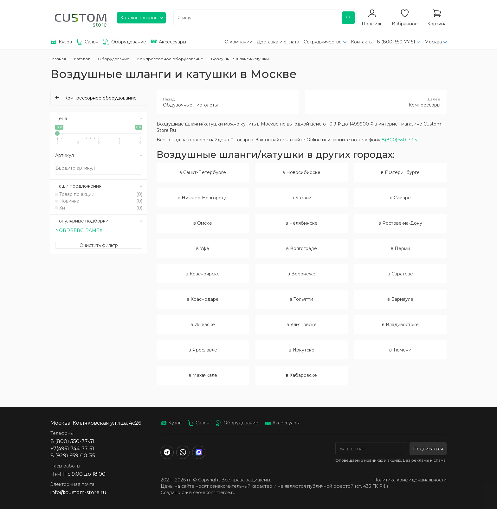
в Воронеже (301, 274)
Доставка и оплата (278, 42)
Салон (199, 423)
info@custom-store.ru (78, 492)
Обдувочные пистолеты (227, 102)
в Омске (202, 223)
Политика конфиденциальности (410, 480)
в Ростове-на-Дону (400, 223)
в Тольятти (301, 299)
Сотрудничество (323, 42)
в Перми (400, 248)
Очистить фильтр (99, 245)
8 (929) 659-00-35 (72, 456)
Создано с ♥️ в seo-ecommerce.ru (198, 492)
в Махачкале (203, 375)
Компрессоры (376, 102)
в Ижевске (202, 324)
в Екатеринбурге (400, 172)
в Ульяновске (302, 324)
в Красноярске (203, 274)
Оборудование (237, 423)
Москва (433, 42)
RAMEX (93, 230)
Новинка (100, 201)
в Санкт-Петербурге (202, 172)
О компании (238, 42)
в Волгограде (301, 248)
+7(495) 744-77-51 (72, 449)
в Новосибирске (301, 172)
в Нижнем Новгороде (203, 198)
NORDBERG (69, 230)
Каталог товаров (139, 18)
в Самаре (400, 198)
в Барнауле (400, 299)
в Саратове (400, 274)
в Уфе (202, 248)
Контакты (361, 42)
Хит (100, 207)
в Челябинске (302, 223)
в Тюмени (400, 350)
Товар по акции (100, 194)
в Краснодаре (203, 299)
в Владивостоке (400, 324)
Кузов (171, 423)
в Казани (302, 198)
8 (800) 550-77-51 (396, 42)
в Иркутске (301, 350)
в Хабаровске (301, 375)
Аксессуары (282, 423)
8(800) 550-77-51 (400, 140)
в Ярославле (203, 350)
